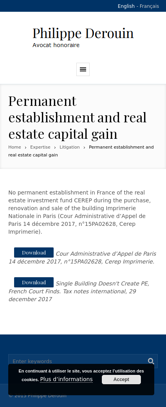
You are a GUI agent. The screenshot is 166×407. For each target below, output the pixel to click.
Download (34, 252)
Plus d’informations (66, 379)
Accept (121, 379)
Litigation (69, 147)
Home (14, 147)
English (126, 6)
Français (149, 6)
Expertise (40, 147)
